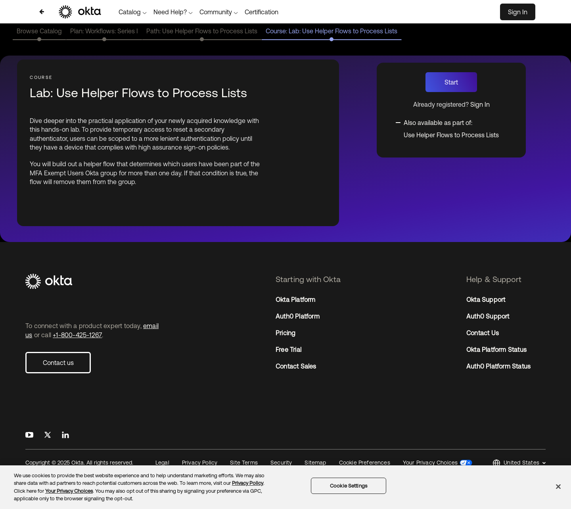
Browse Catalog (39, 31)
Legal (162, 462)
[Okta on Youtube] (29, 435)
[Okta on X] (48, 435)
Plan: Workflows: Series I (104, 31)
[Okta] (94, 282)
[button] (519, 463)
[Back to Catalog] (42, 11)
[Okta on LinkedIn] (65, 435)
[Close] (558, 486)
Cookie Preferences (364, 462)
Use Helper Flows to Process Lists (451, 134)
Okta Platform (296, 299)
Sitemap (315, 462)
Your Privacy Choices (430, 462)
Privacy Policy (199, 462)
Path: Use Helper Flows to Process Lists (201, 31)
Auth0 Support (488, 316)
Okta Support (485, 299)
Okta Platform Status (496, 349)
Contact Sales (296, 366)
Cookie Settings (348, 486)
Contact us (58, 362)
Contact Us (482, 332)
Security (281, 462)
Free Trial (288, 349)
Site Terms (244, 462)
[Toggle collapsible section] (447, 122)
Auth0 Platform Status (498, 366)
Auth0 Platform (298, 316)
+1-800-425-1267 (77, 334)
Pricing (285, 332)
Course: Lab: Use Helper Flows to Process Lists (331, 31)
